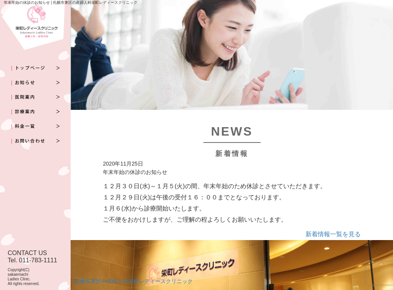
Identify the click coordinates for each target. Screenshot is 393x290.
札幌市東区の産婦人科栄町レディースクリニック (133, 281)
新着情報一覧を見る (333, 234)
